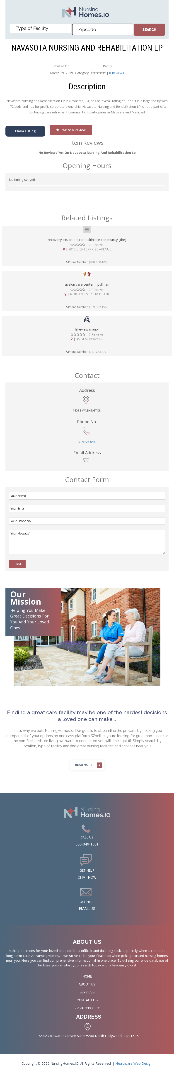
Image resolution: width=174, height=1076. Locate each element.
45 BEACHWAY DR (89, 339)
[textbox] (41, 28)
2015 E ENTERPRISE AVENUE (89, 249)
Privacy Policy (87, 1011)
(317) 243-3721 (98, 352)
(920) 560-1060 (98, 262)
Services (87, 996)
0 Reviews (116, 73)
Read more (83, 765)
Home (87, 980)
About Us (87, 988)
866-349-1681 (87, 845)
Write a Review (70, 130)
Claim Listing (25, 131)
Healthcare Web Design (133, 1066)
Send (17, 564)
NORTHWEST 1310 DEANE (90, 294)
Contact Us (87, 1003)
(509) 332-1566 (98, 307)
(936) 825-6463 (87, 442)
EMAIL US (87, 911)
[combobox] (40, 28)
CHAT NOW (87, 879)
